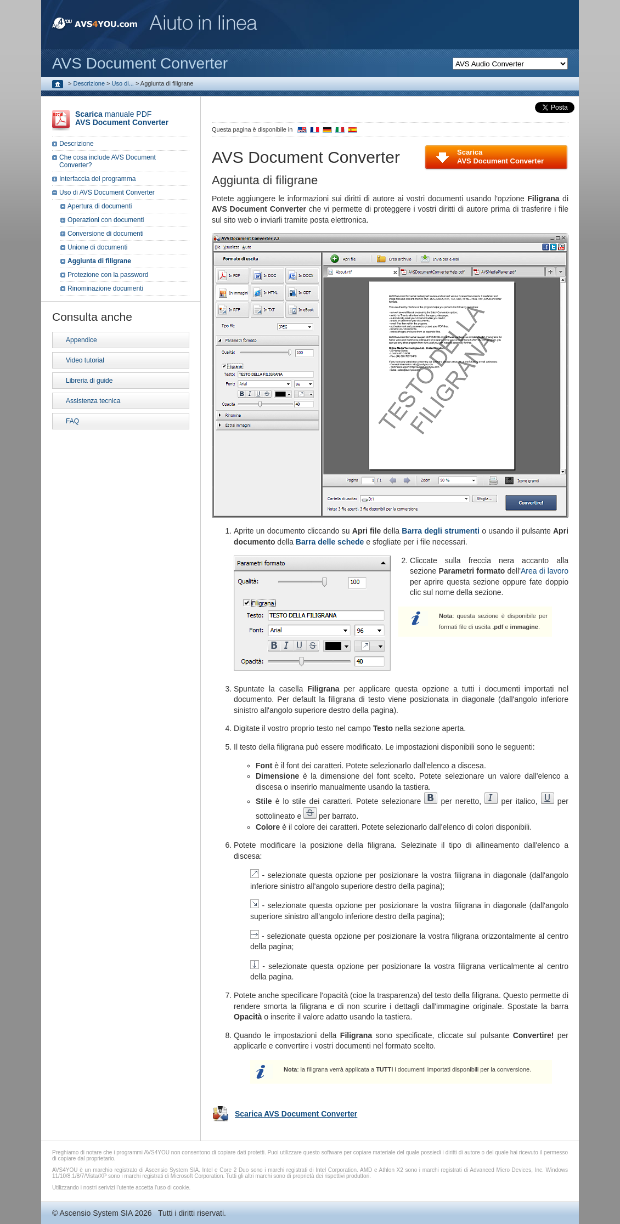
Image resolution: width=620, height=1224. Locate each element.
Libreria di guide (89, 380)
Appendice (81, 340)
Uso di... (123, 83)
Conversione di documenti (105, 233)
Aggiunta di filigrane (99, 261)
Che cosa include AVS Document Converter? (107, 161)
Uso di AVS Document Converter (107, 192)
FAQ (72, 421)
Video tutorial (85, 360)
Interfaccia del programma (97, 179)
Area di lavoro (544, 570)
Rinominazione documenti (105, 288)
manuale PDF (121, 118)
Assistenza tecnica (93, 401)
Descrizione (89, 83)
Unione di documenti (97, 247)
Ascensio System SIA (95, 1213)
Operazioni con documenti (105, 220)
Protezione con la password (107, 275)
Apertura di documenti (99, 206)
